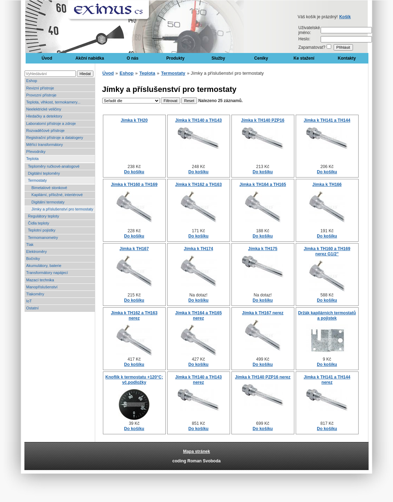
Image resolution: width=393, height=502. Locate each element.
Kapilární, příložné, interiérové (57, 195)
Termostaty (37, 180)
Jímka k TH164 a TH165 (263, 184)
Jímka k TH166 (326, 184)
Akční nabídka (90, 58)
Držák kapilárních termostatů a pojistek (327, 315)
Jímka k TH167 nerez (262, 312)
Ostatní (32, 308)
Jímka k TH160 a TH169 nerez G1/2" (327, 251)
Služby (218, 58)
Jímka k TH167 (134, 248)
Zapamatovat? (312, 47)
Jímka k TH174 (198, 248)
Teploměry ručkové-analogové (54, 166)
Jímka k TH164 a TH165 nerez (198, 315)
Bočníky (33, 258)
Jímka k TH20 (134, 120)
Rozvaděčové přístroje (45, 130)
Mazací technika (40, 280)
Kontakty (347, 58)
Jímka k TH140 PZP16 (262, 120)
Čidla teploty (39, 223)
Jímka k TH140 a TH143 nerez (198, 379)
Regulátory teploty (43, 216)
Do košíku (134, 171)
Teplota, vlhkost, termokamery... (53, 102)
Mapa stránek (196, 451)
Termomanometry (43, 237)
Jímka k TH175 (262, 248)
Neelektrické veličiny (43, 109)
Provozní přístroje (41, 95)
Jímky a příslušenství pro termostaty (62, 209)
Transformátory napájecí (47, 272)
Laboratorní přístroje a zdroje (51, 123)
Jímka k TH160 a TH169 (134, 184)
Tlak (30, 244)
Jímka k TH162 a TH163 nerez (134, 315)
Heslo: (304, 38)
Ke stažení (304, 58)
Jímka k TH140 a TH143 (198, 120)
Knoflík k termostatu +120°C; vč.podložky (134, 379)
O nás (132, 58)
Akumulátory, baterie (43, 265)
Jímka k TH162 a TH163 (198, 184)
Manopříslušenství (42, 287)
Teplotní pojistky (41, 230)
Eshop (31, 81)
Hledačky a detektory (44, 116)
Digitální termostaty (48, 202)
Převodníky (36, 151)
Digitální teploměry (44, 173)
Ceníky (261, 58)
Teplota (32, 158)
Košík (345, 16)
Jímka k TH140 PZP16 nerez (262, 377)
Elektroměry (36, 251)
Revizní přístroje (40, 88)
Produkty (175, 58)
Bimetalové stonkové (49, 188)
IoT (29, 301)
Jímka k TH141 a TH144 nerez (327, 379)
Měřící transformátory (44, 144)
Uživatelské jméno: (309, 30)
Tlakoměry (35, 294)
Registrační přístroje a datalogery (54, 137)
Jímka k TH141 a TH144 (327, 120)
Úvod (47, 58)
